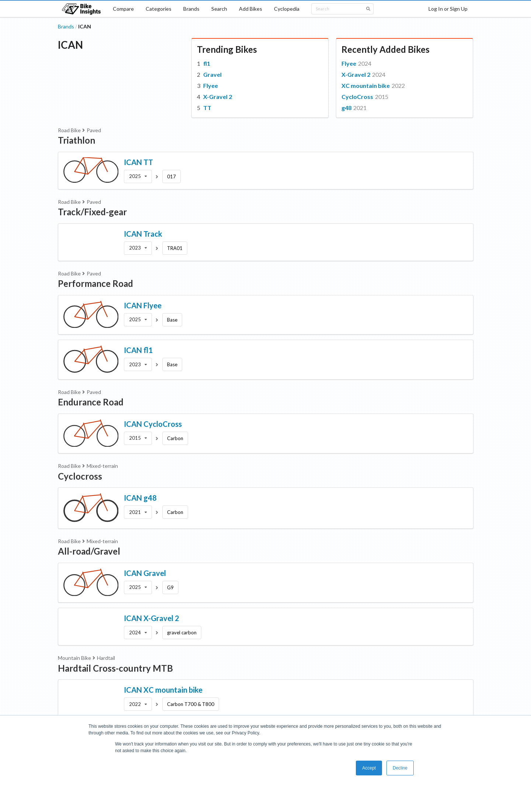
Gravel (212, 74)
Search (219, 9)
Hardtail (106, 658)
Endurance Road (91, 402)
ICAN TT (138, 162)
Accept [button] (369, 768)
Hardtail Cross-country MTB (115, 668)
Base (172, 320)
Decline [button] (400, 768)
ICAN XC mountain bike (163, 689)
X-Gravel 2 (217, 96)
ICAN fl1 (138, 350)
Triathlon (76, 140)
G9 (170, 587)
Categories (158, 9)
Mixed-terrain (102, 466)
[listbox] (138, 176)
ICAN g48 (140, 497)
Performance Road (95, 283)
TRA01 (175, 248)
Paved (94, 130)
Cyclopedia (286, 9)
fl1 (206, 63)
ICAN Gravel (145, 573)
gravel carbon (182, 632)
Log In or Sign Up (448, 9)
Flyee (210, 85)
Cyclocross (80, 476)
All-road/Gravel (89, 551)
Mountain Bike (74, 658)
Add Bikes (250, 9)
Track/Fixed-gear (92, 211)
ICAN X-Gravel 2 (151, 618)
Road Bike (69, 130)
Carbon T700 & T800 (190, 704)
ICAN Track (143, 233)
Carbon (175, 438)
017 (171, 176)
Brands (191, 9)
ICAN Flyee (143, 305)
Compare (123, 9)
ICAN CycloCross (153, 423)
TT (207, 107)
